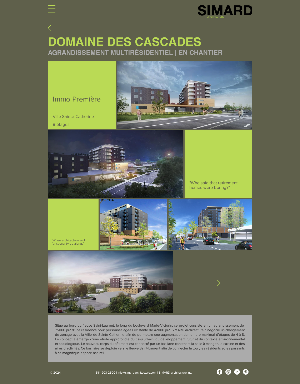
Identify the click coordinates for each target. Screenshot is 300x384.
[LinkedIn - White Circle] (237, 372)
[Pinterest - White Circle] (246, 372)
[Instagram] (228, 372)
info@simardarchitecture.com (137, 372)
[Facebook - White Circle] (219, 372)
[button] (51, 8)
